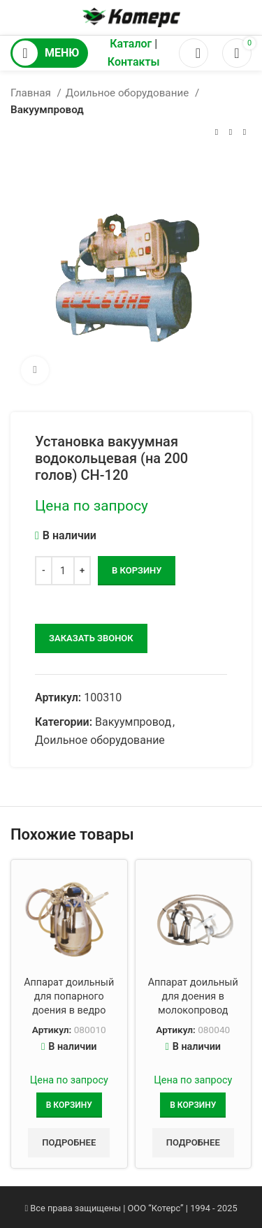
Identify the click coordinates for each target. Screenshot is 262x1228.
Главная (32, 93)
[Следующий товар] (245, 133)
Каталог (131, 43)
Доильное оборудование (128, 93)
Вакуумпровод (47, 109)
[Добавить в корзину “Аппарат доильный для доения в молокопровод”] (193, 1105)
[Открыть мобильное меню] (49, 53)
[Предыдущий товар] (217, 133)
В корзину (136, 570)
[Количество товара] (62, 570)
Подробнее (69, 1142)
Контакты (134, 61)
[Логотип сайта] (131, 16)
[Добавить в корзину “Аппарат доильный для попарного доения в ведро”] (69, 1105)
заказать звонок (91, 638)
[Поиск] (193, 53)
